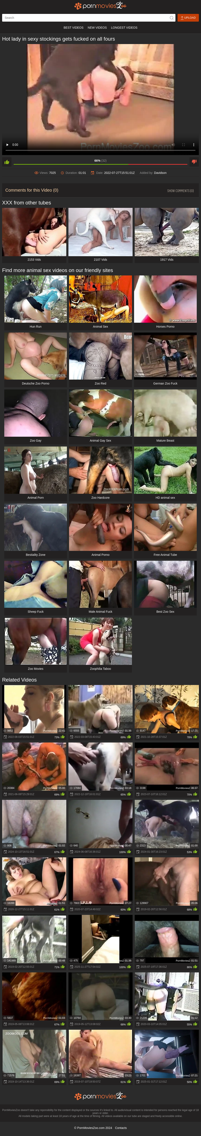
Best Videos (73, 27)
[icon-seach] (171, 18)
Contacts (121, 1128)
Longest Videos (124, 27)
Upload (188, 18)
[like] (7, 162)
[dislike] (194, 162)
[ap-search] (88, 18)
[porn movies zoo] (100, 5)
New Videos (97, 27)
